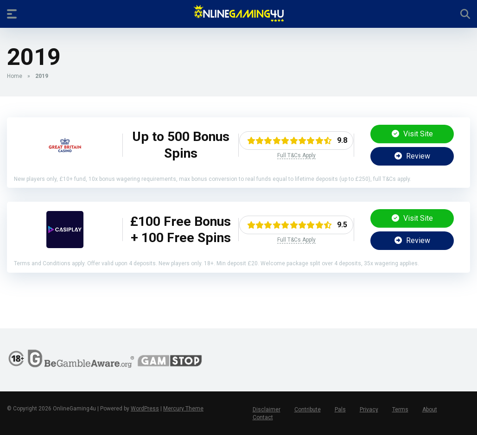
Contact (263, 417)
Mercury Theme (183, 408)
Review (412, 156)
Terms (400, 409)
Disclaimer (266, 409)
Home (14, 76)
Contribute (307, 409)
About (429, 409)
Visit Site (412, 133)
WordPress (145, 408)
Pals (340, 409)
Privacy (369, 409)
